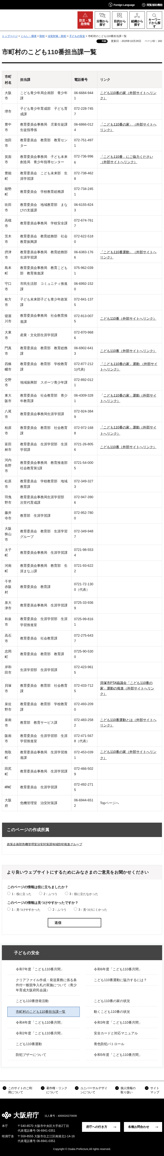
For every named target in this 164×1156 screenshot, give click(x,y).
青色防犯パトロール (109, 1044)
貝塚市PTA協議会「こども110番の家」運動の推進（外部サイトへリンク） (127, 688)
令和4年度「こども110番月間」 (40, 1022)
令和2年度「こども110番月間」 (40, 1033)
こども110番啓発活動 (32, 1001)
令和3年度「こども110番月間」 (118, 1022)
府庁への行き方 (96, 1126)
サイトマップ (154, 1090)
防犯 (42, 36)
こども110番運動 (29, 1044)
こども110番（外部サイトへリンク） (128, 318)
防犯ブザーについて (31, 1055)
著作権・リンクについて (56, 1090)
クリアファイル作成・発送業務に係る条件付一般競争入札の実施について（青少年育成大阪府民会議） (46, 985)
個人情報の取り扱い (128, 1090)
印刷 (104, 41)
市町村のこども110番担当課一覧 (40, 1012)
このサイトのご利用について (20, 1090)
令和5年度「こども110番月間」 (118, 1055)
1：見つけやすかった (26, 909)
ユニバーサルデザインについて (93, 1090)
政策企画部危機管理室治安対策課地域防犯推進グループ (44, 844)
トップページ (10, 36)
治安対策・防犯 (57, 36)
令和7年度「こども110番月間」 (40, 969)
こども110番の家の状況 (112, 1001)
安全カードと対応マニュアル (116, 1033)
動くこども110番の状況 (112, 1012)
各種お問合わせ (138, 1126)
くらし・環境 (28, 36)
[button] (121, 5)
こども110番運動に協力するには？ (120, 980)
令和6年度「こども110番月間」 (118, 969)
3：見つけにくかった (92, 909)
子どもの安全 (77, 36)
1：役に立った (21, 894)
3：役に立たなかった (83, 894)
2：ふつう (50, 894)
